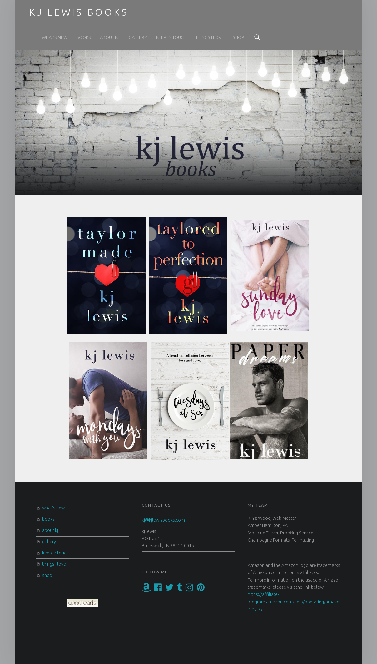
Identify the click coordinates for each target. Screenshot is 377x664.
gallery (138, 37)
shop (238, 37)
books (83, 37)
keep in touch (171, 37)
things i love (210, 37)
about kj (110, 37)
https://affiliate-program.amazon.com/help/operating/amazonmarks (294, 602)
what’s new (54, 37)
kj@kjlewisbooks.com (163, 520)
